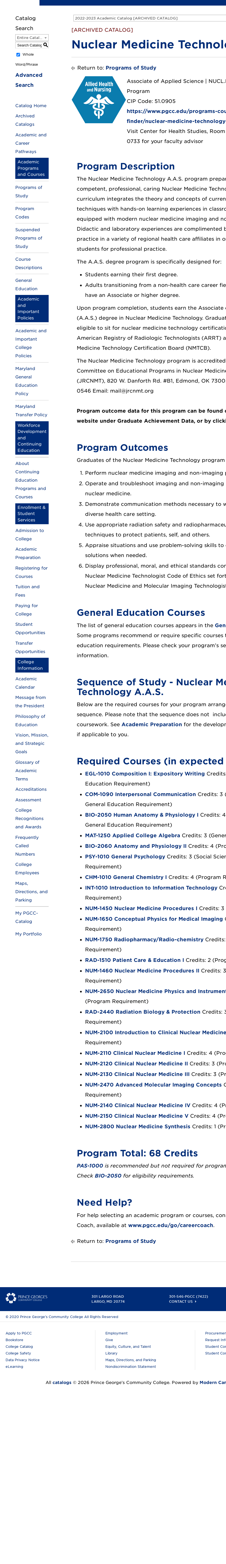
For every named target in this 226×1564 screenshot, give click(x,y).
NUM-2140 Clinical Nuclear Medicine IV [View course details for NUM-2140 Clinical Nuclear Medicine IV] (137, 1105)
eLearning (14, 1367)
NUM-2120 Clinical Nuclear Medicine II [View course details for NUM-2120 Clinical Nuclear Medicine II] (136, 1064)
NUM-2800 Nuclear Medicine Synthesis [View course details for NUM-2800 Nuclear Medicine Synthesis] (137, 1126)
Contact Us (181, 1301)
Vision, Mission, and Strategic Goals (31, 743)
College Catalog (19, 1346)
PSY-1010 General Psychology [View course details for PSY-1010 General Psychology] (125, 856)
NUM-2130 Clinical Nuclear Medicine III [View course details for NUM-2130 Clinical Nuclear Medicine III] (137, 1074)
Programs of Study (131, 68)
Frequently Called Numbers (27, 846)
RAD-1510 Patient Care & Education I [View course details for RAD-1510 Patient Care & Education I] (134, 960)
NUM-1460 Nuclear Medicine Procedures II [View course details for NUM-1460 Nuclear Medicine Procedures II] (142, 971)
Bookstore (14, 1340)
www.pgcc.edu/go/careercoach (170, 1225)
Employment (116, 1333)
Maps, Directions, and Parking (31, 892)
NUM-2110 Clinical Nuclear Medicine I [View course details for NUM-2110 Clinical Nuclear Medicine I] (135, 1053)
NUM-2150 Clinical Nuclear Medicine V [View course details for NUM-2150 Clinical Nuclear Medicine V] (136, 1116)
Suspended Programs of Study (28, 238)
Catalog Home (30, 105)
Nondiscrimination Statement (130, 1367)
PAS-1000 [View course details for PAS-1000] (90, 1166)
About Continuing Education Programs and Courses (30, 480)
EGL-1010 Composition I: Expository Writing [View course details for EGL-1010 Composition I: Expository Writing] (145, 774)
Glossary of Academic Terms (27, 771)
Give (109, 1340)
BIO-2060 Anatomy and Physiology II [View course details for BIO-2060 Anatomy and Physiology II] (136, 846)
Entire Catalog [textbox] (30, 38)
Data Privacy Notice (23, 1360)
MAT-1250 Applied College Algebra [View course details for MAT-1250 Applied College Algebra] (132, 835)
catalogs (62, 1382)
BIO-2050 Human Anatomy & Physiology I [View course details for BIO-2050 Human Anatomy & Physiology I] (141, 815)
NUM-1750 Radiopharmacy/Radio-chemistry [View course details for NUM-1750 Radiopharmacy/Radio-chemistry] (144, 939)
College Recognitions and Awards (29, 818)
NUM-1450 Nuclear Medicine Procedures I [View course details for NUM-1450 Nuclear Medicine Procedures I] (141, 908)
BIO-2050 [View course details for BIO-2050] (108, 1176)
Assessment (28, 799)
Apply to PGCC (19, 1333)
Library (111, 1353)
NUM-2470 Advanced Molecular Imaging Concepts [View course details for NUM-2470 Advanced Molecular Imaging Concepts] (153, 1085)
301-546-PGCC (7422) (188, 1296)
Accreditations (31, 789)
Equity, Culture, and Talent (128, 1346)
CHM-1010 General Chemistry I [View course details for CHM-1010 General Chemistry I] (126, 877)
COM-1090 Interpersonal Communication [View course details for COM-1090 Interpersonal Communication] (140, 794)
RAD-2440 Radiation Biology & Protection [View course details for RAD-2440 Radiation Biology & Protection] (142, 1012)
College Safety (18, 1353)
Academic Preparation (151, 724)
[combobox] (32, 37)
